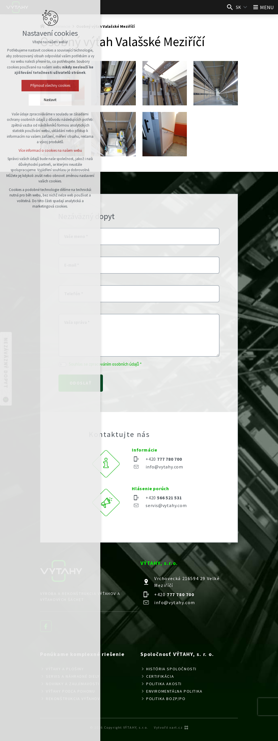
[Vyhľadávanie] (230, 7)
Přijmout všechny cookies (50, 85)
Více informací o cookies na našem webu (50, 150)
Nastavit (50, 99)
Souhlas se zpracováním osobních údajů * (105, 364)
